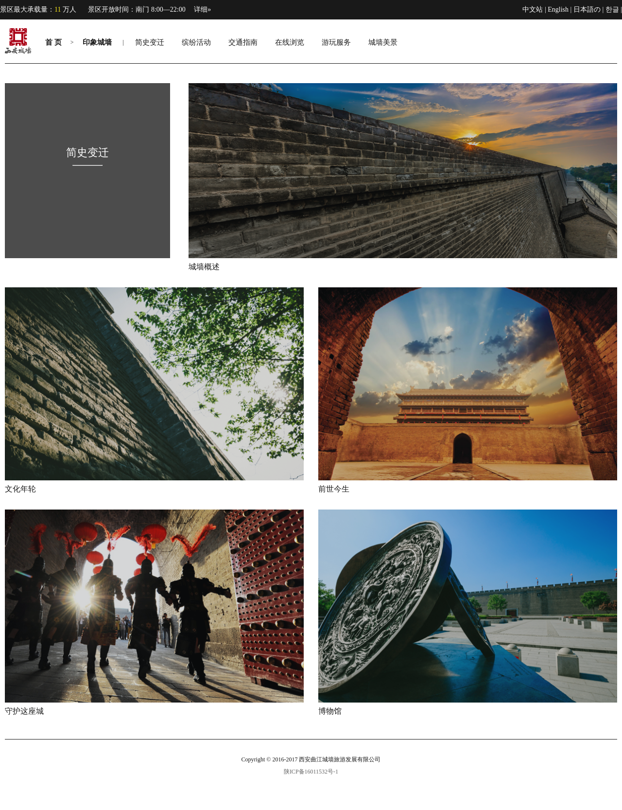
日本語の (587, 9)
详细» (202, 9)
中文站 (532, 9)
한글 (612, 9)
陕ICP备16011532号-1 (311, 771)
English (558, 9)
